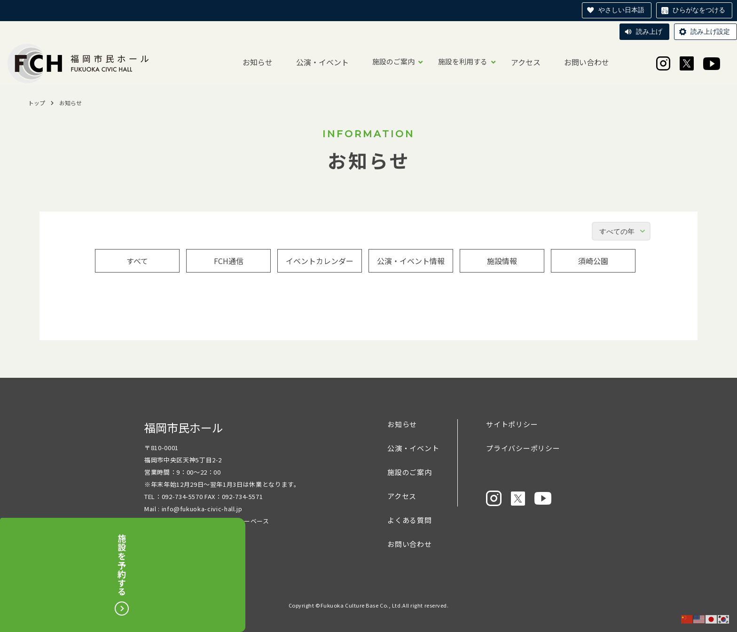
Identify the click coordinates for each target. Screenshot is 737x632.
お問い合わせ (586, 62)
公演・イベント (322, 62)
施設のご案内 (393, 61)
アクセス (526, 62)
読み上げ (649, 31)
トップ (36, 103)
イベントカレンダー (319, 260)
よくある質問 (409, 520)
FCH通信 (228, 260)
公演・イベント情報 (411, 260)
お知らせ (258, 62)
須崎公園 (593, 260)
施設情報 (502, 260)
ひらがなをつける (699, 10)
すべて (137, 260)
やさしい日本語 (621, 10)
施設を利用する (462, 61)
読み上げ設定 (710, 31)
